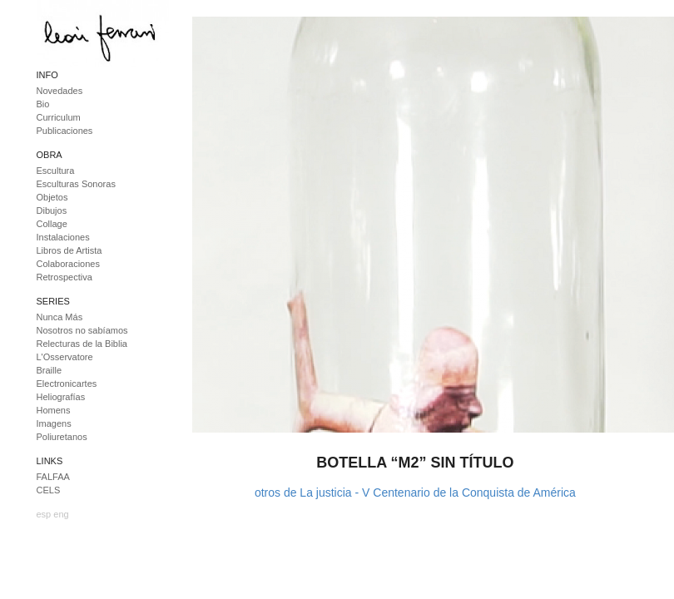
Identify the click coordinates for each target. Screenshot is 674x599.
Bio (43, 104)
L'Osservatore (65, 357)
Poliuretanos (62, 437)
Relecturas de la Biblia (82, 344)
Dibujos (52, 210)
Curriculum (59, 117)
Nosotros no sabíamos (82, 330)
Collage (52, 224)
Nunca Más (60, 317)
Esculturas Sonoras (76, 184)
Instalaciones (63, 237)
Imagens (54, 423)
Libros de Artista (69, 250)
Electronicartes (67, 384)
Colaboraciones (68, 264)
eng (60, 514)
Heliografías (61, 397)
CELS (49, 490)
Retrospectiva (64, 277)
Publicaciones (65, 131)
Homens (54, 410)
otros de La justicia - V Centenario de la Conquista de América (415, 492)
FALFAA (53, 477)
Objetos (52, 197)
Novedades (60, 91)
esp (44, 514)
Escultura (56, 171)
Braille (49, 370)
